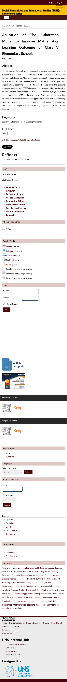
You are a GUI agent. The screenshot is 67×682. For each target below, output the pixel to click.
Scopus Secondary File (11, 420)
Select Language (9, 468)
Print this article (12, 246)
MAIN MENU (6, 17)
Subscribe (10, 457)
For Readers (10, 549)
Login (51, 2)
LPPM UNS (10, 648)
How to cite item (13, 255)
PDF (5, 133)
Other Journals (12, 530)
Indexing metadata (14, 251)
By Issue (9, 519)
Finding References (14, 260)
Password (6, 297)
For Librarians (11, 556)
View (8, 453)
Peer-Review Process (16, 208)
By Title (9, 527)
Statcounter (6, 630)
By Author (10, 523)
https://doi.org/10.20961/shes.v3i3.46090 (23, 140)
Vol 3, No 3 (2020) (15, 26)
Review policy (11, 264)
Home (4, 26)
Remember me (12, 304)
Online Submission (15, 211)
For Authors (10, 552)
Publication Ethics (15, 201)
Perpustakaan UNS (13, 655)
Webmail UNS (11, 651)
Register (60, 2)
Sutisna (27, 26)
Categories (10, 534)
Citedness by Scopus (10, 397)
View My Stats (7, 633)
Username (6, 291)
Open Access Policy (15, 204)
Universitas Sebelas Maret (16, 644)
